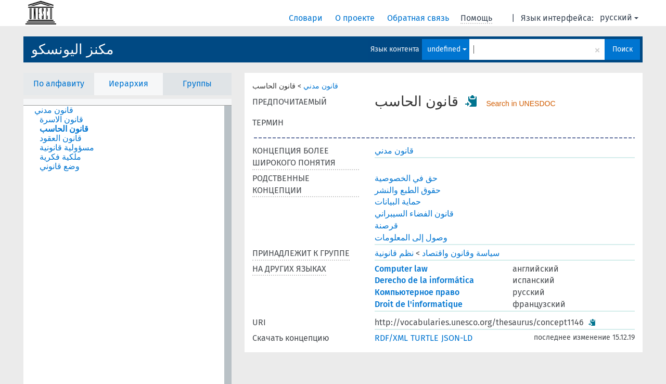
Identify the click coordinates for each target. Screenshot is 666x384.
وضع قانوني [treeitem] (60, 166)
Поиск (622, 49)
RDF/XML (391, 338)
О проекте (356, 18)
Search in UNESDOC (520, 103)
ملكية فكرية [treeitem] (60, 157)
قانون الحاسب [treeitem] (64, 129)
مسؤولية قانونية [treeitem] (67, 147)
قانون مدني (320, 86)
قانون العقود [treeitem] (61, 138)
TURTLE (425, 338)
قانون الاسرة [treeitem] (61, 119)
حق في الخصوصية (406, 178)
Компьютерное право (417, 292)
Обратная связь (419, 18)
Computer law (401, 269)
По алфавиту (58, 83)
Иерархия (128, 83)
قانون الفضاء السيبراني (414, 214)
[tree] (127, 245)
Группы (197, 83)
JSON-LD (456, 338)
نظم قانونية (394, 253)
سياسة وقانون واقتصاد (460, 253)
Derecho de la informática (424, 280)
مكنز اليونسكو (72, 49)
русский (619, 17)
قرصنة (386, 226)
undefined (447, 49)
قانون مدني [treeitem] (53, 110)
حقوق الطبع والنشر (408, 190)
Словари (307, 18)
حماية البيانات (398, 202)
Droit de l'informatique (419, 304)
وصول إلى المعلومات (411, 237)
